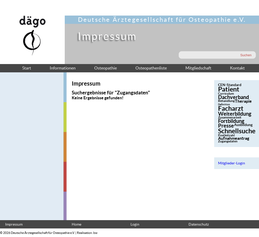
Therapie (243, 101)
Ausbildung (243, 125)
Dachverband (233, 97)
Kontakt (237, 68)
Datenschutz (199, 224)
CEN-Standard (229, 85)
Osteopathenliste (151, 68)
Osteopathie (105, 68)
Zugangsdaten (228, 141)
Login (135, 224)
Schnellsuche (236, 131)
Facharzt (230, 108)
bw (95, 232)
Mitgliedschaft (198, 68)
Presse (226, 126)
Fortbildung (231, 121)
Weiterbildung (234, 114)
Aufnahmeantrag (233, 138)
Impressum (14, 224)
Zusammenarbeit (229, 117)
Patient (228, 89)
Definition (224, 104)
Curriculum (226, 93)
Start (26, 68)
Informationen (63, 68)
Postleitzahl (226, 135)
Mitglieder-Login (231, 163)
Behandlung (226, 100)
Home (76, 224)
